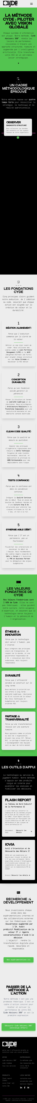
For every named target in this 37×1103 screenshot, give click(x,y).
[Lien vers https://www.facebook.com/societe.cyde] (25, 1088)
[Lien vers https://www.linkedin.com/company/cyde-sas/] (21, 1088)
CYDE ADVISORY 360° (9, 1060)
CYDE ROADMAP (7, 1063)
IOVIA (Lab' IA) (8, 1083)
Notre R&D (5, 1086)
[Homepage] (10, 4)
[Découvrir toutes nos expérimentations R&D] (19, 960)
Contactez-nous (25, 1078)
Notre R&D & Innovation (24, 1067)
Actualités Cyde (26, 1081)
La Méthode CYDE (26, 1060)
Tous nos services (9, 1066)
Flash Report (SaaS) (7, 1079)
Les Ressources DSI (27, 1063)
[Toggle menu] (31, 3)
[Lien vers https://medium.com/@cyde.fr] (28, 1088)
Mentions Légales (26, 1084)
